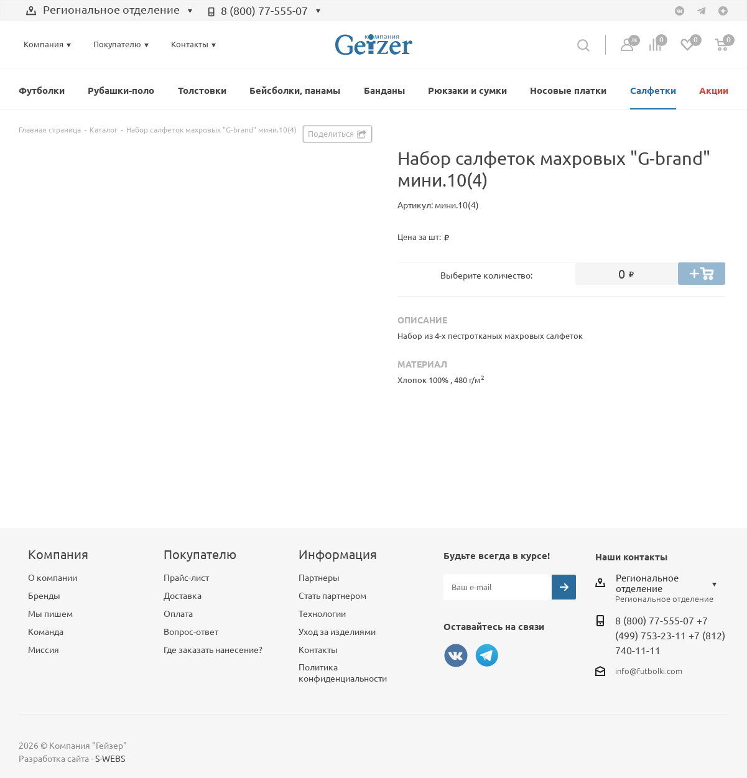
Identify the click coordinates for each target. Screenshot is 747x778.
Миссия (43, 650)
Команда (45, 632)
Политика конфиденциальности (343, 672)
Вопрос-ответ (191, 632)
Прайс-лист (186, 578)
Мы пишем (50, 614)
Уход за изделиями (337, 632)
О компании (52, 578)
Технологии (322, 614)
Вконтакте (455, 655)
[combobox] (109, 11)
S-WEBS (110, 759)
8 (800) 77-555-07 (264, 10)
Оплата (178, 614)
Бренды (44, 596)
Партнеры (319, 578)
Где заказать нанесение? (213, 650)
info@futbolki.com (648, 671)
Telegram (487, 655)
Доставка (183, 596)
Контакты (318, 650)
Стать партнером (332, 596)
